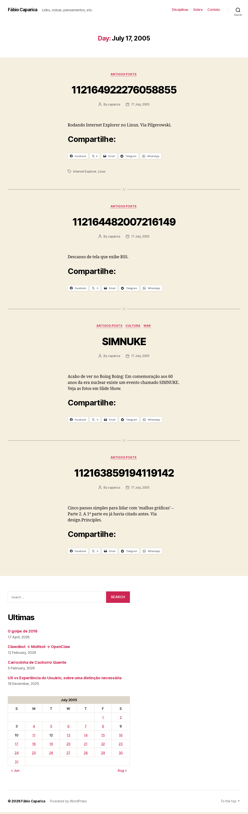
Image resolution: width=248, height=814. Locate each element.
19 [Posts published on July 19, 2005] (50, 746)
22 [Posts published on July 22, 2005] (102, 746)
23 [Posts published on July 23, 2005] (120, 746)
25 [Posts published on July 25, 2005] (33, 755)
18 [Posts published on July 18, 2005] (33, 746)
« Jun (15, 772)
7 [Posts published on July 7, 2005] (85, 728)
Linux (102, 172)
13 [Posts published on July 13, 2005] (68, 737)
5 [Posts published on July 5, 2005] (51, 728)
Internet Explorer (85, 172)
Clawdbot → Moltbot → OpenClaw (40, 648)
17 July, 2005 (140, 105)
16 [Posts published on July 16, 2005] (120, 737)
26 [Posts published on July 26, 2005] (50, 755)
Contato (213, 10)
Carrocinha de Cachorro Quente (39, 664)
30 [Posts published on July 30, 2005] (120, 755)
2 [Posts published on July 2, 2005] (120, 719)
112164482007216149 (123, 221)
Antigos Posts (124, 74)
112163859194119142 (123, 474)
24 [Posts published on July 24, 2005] (16, 755)
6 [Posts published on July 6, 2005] (68, 728)
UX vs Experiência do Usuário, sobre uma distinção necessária (68, 679)
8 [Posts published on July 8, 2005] (103, 728)
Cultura (133, 327)
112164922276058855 (124, 89)
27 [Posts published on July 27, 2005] (68, 755)
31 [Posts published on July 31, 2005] (16, 763)
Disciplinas (180, 10)
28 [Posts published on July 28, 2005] (85, 755)
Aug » (122, 772)
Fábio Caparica (23, 9)
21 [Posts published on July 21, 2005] (85, 746)
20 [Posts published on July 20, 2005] (68, 746)
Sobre (198, 10)
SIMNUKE (124, 341)
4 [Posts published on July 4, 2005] (33, 728)
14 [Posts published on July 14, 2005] (85, 737)
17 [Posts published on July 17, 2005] (16, 746)
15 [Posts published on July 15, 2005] (102, 737)
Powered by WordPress (69, 803)
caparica (113, 105)
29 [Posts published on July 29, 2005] (102, 755)
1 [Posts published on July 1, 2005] (102, 719)
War (148, 327)
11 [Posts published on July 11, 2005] (33, 737)
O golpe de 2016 (24, 632)
